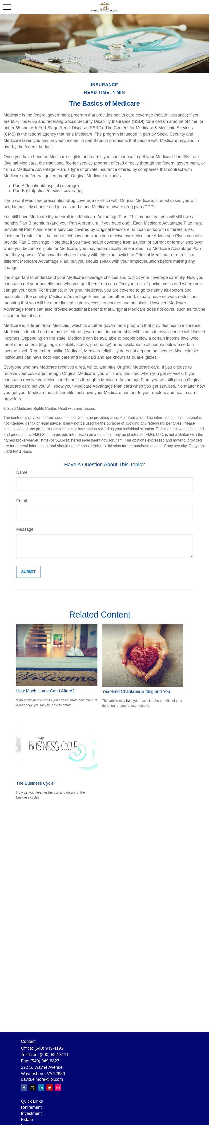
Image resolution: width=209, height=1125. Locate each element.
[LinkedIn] (41, 1087)
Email (21, 500)
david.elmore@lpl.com (42, 1079)
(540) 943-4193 (48, 1048)
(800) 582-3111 (54, 1054)
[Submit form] (28, 572)
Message (24, 529)
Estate (27, 1119)
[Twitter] (32, 1087)
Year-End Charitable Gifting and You (136, 691)
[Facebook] (24, 1087)
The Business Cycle (35, 783)
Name (22, 472)
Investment (31, 1113)
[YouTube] (49, 1087)
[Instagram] (58, 1087)
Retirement (31, 1107)
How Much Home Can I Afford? (45, 691)
